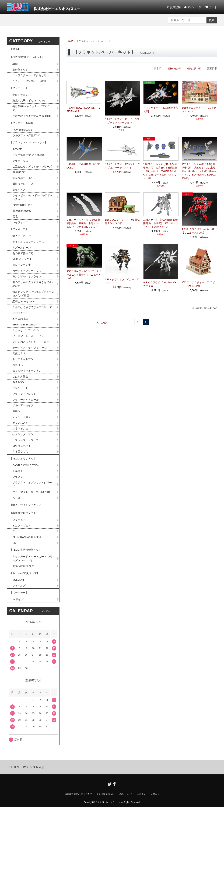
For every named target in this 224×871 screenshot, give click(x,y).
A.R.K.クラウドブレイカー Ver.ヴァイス (160, 284)
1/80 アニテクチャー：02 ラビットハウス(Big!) (198, 284)
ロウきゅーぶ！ (22, 493)
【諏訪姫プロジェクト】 (25, 567)
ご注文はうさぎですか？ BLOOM (32, 125)
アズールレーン (22, 274)
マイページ (194, 7)
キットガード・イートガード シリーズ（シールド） (32, 617)
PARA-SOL (19, 426)
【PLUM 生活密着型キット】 (28, 607)
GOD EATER (20, 348)
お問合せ (154, 858)
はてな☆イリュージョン (27, 413)
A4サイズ (18, 662)
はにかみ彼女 (20, 420)
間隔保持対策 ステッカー (28, 625)
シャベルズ (19, 647)
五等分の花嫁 (20, 354)
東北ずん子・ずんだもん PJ (29, 107)
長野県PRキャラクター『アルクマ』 (32, 115)
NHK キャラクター (24, 286)
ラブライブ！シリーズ (26, 487)
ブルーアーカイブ (23, 450)
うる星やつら (20, 499)
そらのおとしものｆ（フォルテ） (30, 381)
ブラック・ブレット (25, 438)
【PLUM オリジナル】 (24, 507)
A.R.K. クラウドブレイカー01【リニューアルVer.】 (198, 231)
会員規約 (141, 858)
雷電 (15, 240)
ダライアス (19, 211)
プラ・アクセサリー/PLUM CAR (32, 543)
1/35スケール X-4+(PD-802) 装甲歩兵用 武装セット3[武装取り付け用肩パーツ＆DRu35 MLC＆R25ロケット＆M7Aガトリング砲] (160, 171)
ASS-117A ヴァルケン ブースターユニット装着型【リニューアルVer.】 (83, 274)
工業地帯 (18, 521)
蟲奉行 (16, 456)
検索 (212, 20)
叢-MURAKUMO (22, 234)
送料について (125, 858)
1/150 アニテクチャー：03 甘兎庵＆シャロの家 (122, 221)
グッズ (16, 587)
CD (14, 599)
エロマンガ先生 (22, 292)
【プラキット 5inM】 (23, 135)
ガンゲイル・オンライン (27, 305)
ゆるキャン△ (20, 475)
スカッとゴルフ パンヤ (26, 366)
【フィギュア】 (19, 254)
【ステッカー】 (19, 655)
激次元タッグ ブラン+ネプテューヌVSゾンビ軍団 (33, 323)
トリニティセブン (23, 401)
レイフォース (20, 246)
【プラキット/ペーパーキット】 (30, 157)
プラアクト (19, 527)
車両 (15, 66)
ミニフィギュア (22, 581)
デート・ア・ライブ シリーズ (31, 389)
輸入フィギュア (22, 262)
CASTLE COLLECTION (27, 515)
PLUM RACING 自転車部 (28, 593)
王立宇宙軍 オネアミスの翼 (29, 171)
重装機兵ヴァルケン (25, 199)
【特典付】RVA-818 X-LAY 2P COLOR (83, 166)
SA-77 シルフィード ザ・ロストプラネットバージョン (122, 121)
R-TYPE (17, 164)
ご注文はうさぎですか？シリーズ (32, 185)
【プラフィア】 (19, 93)
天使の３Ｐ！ (20, 395)
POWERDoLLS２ (23, 143)
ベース (16, 550)
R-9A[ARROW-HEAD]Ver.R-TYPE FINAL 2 (83, 109)
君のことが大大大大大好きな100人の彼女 (33, 313)
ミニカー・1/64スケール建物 (30, 85)
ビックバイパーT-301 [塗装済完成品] (160, 109)
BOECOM (18, 641)
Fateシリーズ (20, 432)
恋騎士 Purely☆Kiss (25, 332)
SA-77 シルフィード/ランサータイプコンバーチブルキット (122, 166)
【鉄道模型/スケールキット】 (28, 59)
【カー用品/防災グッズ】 (25, 633)
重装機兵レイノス (23, 205)
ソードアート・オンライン (29, 372)
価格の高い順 (193, 68)
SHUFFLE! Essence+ (25, 360)
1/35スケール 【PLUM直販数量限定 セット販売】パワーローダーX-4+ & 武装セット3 (160, 223)
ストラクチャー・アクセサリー (32, 79)
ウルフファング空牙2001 (28, 149)
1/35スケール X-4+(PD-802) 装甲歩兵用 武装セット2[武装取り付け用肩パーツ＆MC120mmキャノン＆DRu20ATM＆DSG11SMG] (199, 171)
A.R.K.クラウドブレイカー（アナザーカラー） (122, 281)
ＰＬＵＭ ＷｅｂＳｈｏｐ (26, 831)
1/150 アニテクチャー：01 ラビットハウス (199, 109)
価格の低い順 (173, 68)
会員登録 (174, 7)
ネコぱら (18, 407)
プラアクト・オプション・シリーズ (32, 535)
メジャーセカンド (23, 462)
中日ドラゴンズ (22, 100)
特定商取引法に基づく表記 (78, 858)
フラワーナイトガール (26, 444)
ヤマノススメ (20, 469)
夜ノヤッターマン (23, 481)
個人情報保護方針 (105, 858)
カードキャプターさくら (27, 299)
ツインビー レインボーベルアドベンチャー (32, 220)
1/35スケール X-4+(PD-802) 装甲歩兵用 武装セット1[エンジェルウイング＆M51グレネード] (83, 223)
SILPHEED (19, 193)
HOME (70, 41)
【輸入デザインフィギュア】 (28, 557)
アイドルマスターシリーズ (29, 268)
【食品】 (15, 49)
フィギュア (19, 575)
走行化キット (20, 73)
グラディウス (20, 177)
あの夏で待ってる (25, 280)
